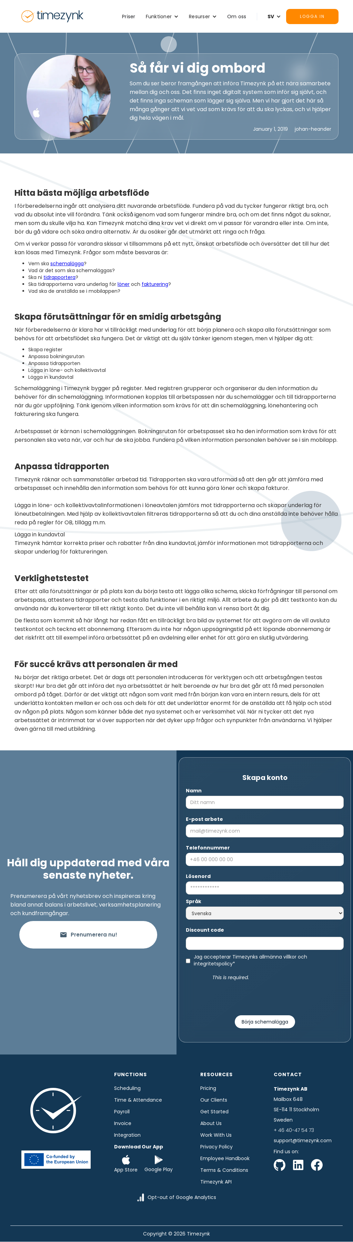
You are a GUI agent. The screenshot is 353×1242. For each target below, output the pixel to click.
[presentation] (264, 995)
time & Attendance (138, 1100)
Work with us (216, 1135)
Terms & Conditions (224, 1170)
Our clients (213, 1100)
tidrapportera (59, 277)
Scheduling (127, 1088)
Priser (128, 16)
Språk (193, 901)
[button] (162, 16)
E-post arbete (204, 819)
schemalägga (67, 263)
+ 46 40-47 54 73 (294, 1130)
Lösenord (198, 876)
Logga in (312, 16)
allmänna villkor (277, 956)
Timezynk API (216, 1182)
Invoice (122, 1123)
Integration (127, 1135)
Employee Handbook (225, 1158)
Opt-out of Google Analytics (182, 1197)
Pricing (208, 1088)
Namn (194, 790)
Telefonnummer (208, 847)
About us (211, 1123)
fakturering (155, 284)
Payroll (122, 1111)
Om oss (236, 16)
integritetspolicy (213, 963)
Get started (214, 1111)
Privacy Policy (216, 1146)
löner (124, 284)
